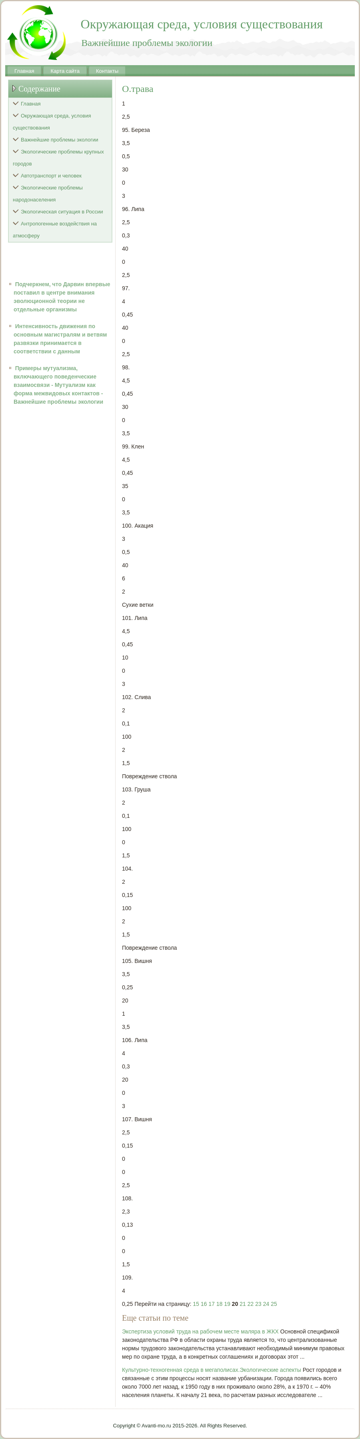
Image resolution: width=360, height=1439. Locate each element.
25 (274, 1304)
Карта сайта (64, 71)
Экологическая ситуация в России (62, 212)
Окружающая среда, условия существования (52, 122)
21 (243, 1304)
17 (211, 1304)
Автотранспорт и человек (51, 176)
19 (227, 1304)
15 (196, 1304)
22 (251, 1304)
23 (258, 1304)
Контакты (107, 71)
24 (266, 1304)
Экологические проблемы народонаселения (48, 194)
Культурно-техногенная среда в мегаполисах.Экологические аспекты (211, 1370)
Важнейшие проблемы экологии (59, 140)
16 (204, 1304)
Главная (24, 71)
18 (219, 1304)
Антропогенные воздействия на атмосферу (55, 230)
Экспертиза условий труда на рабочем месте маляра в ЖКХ (200, 1331)
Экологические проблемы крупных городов (58, 158)
